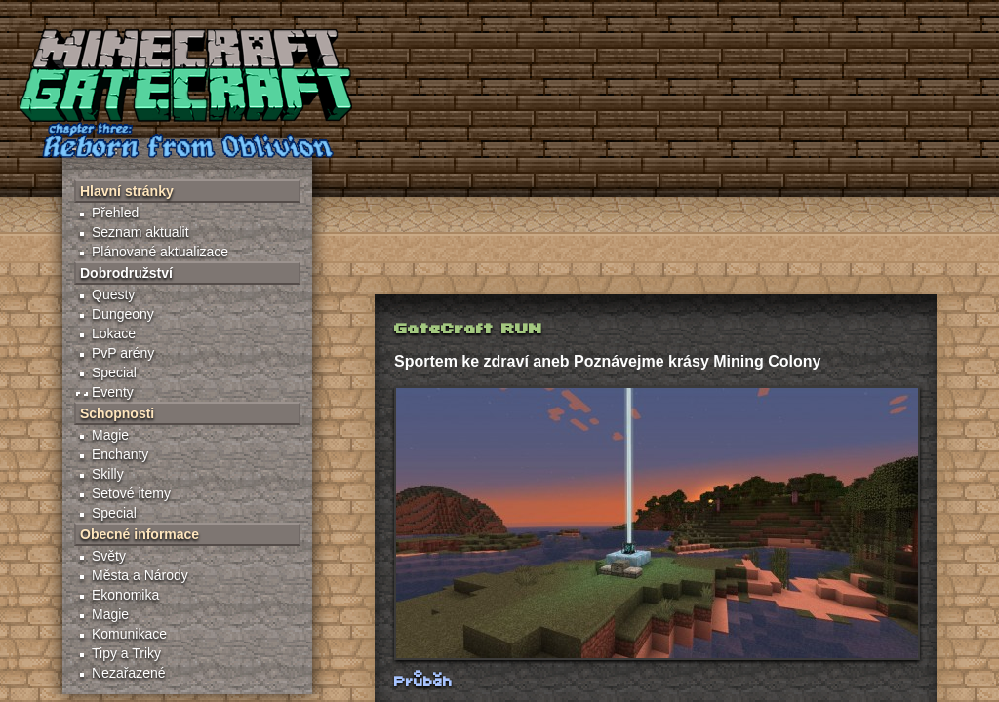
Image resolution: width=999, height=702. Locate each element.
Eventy (113, 392)
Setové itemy (131, 493)
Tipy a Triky (126, 653)
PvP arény (123, 353)
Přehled (115, 212)
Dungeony (123, 314)
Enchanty (120, 454)
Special (114, 372)
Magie (110, 435)
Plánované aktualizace (160, 251)
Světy (109, 556)
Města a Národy (140, 575)
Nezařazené (129, 673)
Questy (113, 294)
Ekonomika (125, 595)
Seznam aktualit (140, 232)
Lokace (114, 333)
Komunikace (129, 634)
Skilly (108, 474)
